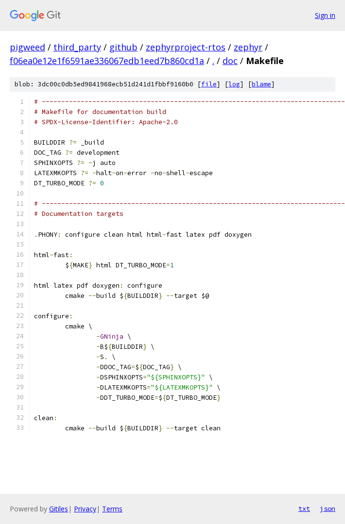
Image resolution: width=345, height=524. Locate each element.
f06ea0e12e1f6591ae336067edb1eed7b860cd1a (107, 60)
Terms (112, 508)
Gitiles (58, 508)
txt (304, 508)
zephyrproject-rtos (185, 47)
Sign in (325, 15)
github (123, 47)
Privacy (85, 508)
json (327, 508)
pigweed (27, 47)
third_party (77, 47)
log (234, 84)
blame (261, 84)
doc (230, 60)
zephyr (248, 47)
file (209, 84)
